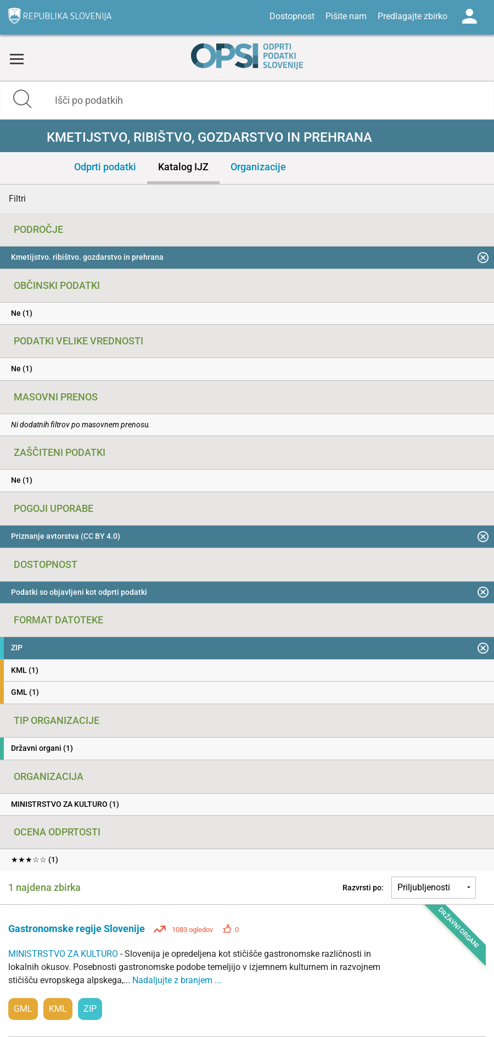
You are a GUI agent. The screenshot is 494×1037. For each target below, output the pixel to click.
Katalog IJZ (183, 166)
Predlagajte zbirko (412, 16)
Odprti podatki (105, 166)
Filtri (17, 198)
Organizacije (258, 166)
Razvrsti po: (363, 887)
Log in (469, 16)
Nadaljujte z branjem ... (176, 980)
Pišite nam (346, 16)
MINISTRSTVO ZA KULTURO (64, 954)
